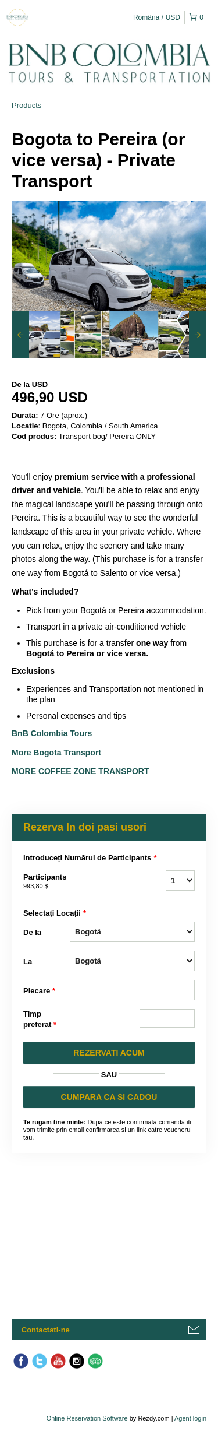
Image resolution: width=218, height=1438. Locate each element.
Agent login (190, 1418)
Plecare (39, 991)
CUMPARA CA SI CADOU (109, 1097)
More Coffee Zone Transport (81, 771)
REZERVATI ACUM (108, 1052)
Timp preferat (39, 1020)
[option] (36, 334)
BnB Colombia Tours (53, 733)
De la (32, 932)
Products (26, 105)
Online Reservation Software (87, 1418)
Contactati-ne (46, 1330)
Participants (46, 882)
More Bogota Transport (56, 752)
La (27, 961)
